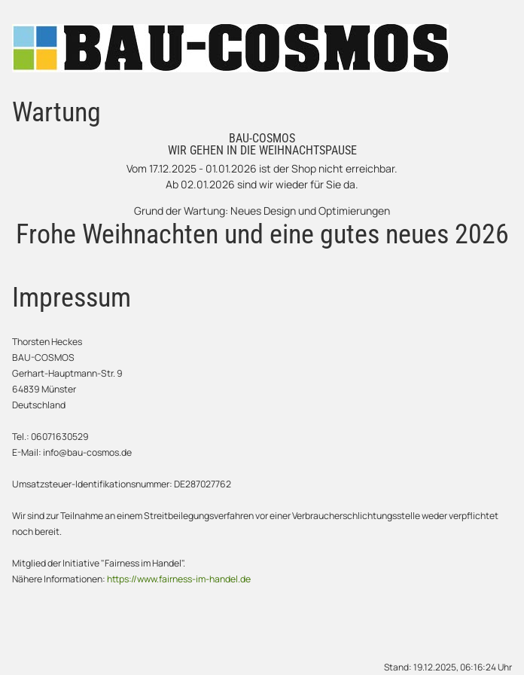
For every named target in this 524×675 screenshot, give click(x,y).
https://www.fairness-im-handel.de (179, 579)
